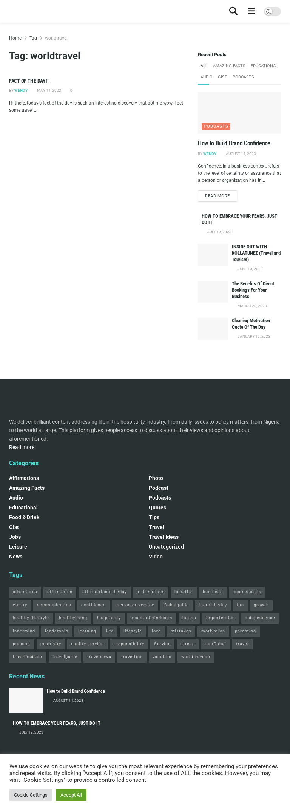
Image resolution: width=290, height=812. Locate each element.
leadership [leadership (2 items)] (56, 630)
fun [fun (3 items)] (240, 605)
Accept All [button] (71, 795)
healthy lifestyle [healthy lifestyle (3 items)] (31, 617)
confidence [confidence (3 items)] (93, 605)
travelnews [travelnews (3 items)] (99, 656)
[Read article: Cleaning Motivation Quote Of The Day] (213, 328)
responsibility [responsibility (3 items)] (129, 643)
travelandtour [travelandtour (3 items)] (28, 656)
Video (156, 557)
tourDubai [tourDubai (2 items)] (215, 643)
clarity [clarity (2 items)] (20, 605)
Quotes (157, 507)
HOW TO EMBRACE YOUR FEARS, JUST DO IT (56, 723)
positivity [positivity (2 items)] (50, 643)
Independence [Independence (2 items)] (260, 617)
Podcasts (243, 77)
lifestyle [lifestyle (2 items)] (132, 630)
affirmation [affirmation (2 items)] (59, 591)
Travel (156, 527)
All (204, 65)
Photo (156, 478)
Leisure (18, 547)
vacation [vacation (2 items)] (162, 656)
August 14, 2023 (240, 153)
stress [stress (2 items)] (187, 643)
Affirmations (24, 478)
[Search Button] (233, 11)
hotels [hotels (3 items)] (189, 617)
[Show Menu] (251, 11)
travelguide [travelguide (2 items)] (64, 656)
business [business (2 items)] (213, 591)
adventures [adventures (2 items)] (25, 591)
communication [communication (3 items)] (54, 605)
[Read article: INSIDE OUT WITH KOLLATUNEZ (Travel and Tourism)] (213, 254)
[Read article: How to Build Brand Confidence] (239, 113)
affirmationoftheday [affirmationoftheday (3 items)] (104, 591)
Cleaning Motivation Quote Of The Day (251, 324)
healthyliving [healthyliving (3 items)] (73, 617)
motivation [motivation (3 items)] (213, 630)
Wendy (21, 90)
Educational (264, 65)
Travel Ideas (164, 537)
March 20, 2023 (252, 306)
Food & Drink (24, 517)
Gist (222, 77)
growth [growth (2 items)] (261, 605)
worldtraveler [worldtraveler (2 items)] (196, 656)
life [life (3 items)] (110, 630)
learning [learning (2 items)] (87, 630)
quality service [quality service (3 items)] (87, 643)
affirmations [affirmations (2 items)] (151, 591)
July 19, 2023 (219, 232)
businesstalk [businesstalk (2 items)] (247, 591)
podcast (158, 488)
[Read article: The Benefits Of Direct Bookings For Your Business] (213, 291)
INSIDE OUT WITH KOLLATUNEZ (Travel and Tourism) (256, 253)
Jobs (15, 537)
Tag (33, 38)
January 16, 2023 (253, 336)
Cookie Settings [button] (31, 795)
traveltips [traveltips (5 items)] (132, 656)
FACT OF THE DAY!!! (29, 81)
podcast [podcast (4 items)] (22, 643)
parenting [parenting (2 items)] (245, 630)
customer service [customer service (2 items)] (135, 605)
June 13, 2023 (250, 269)
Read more (221, 195)
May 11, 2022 (48, 90)
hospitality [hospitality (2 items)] (109, 617)
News (15, 557)
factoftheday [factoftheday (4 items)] (213, 605)
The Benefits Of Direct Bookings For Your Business (253, 290)
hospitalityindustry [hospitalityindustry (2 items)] (152, 617)
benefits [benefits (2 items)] (183, 591)
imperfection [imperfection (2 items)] (220, 617)
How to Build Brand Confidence (234, 143)
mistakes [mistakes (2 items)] (181, 630)
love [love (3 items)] (156, 630)
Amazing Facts (229, 65)
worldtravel (56, 38)
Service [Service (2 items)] (162, 643)
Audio (207, 77)
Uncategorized (166, 547)
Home (15, 38)
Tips (154, 517)
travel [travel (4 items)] (242, 643)
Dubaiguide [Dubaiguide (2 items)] (176, 605)
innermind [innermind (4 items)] (24, 630)
